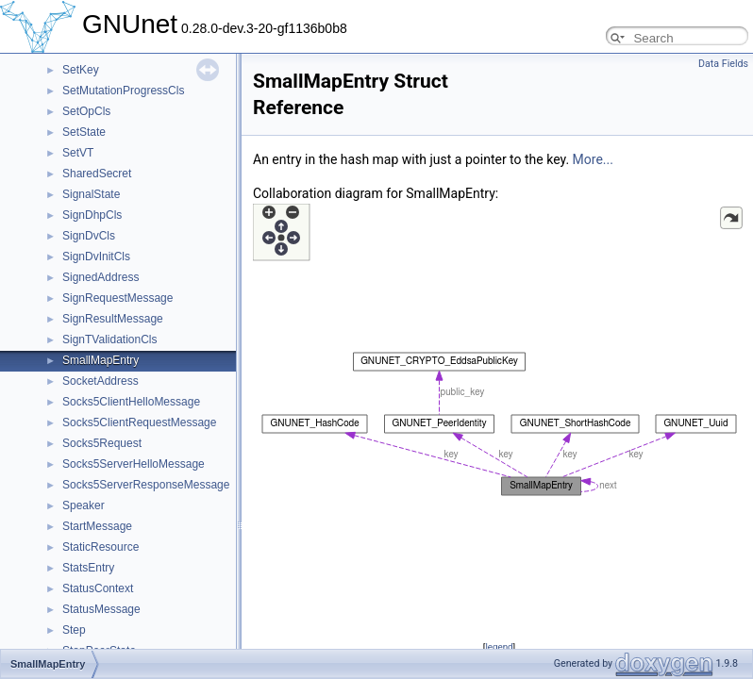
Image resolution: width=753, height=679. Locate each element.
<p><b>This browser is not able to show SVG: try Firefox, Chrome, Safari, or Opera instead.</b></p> (499, 420)
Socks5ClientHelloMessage (131, 401)
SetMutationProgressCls (123, 90)
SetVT (77, 152)
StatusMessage (101, 609)
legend (498, 646)
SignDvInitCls (96, 256)
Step (74, 630)
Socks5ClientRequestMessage (139, 422)
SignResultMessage (112, 318)
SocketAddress (100, 381)
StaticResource (100, 547)
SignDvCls (88, 235)
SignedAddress (100, 277)
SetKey (80, 69)
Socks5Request (102, 443)
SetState (84, 132)
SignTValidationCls (110, 339)
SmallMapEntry (100, 360)
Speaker (83, 505)
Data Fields (723, 64)
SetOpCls (86, 111)
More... (593, 159)
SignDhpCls (92, 215)
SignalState (91, 194)
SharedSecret (96, 173)
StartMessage (97, 526)
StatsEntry (88, 567)
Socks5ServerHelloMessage (133, 464)
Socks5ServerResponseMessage (145, 484)
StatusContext (97, 588)
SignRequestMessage (117, 298)
